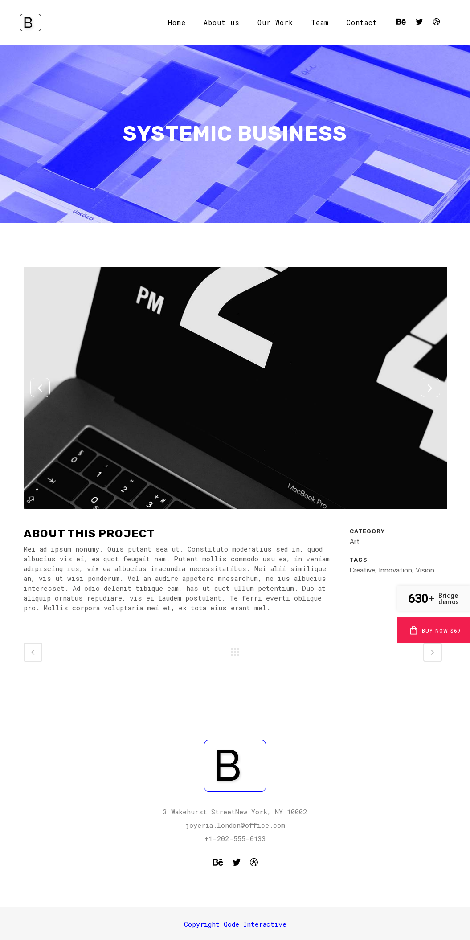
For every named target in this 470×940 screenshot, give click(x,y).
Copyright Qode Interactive (235, 924)
